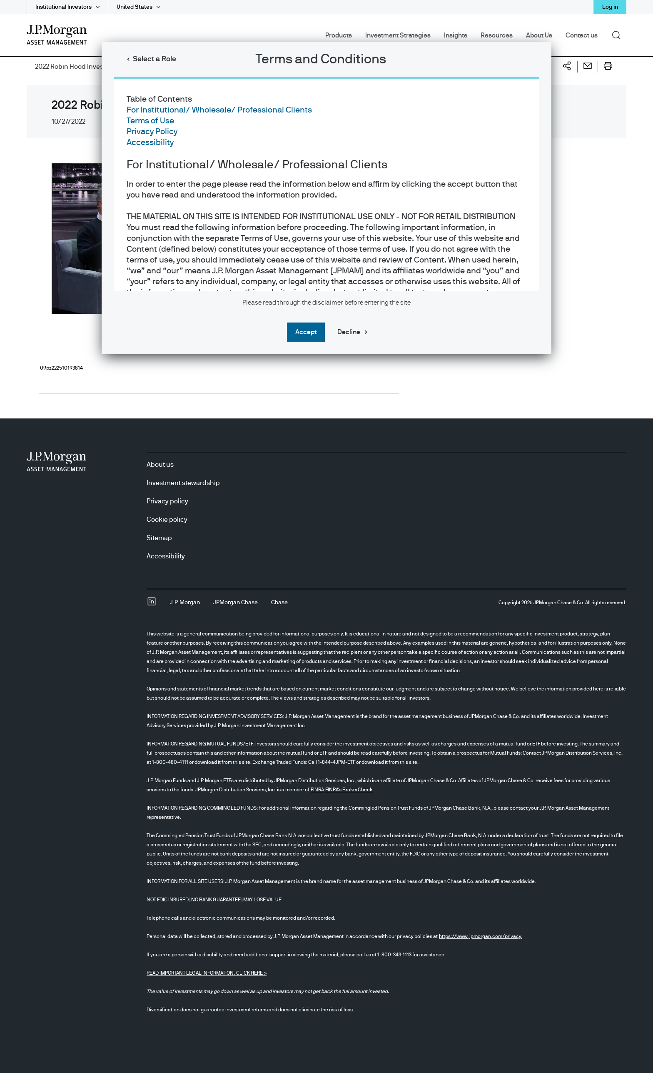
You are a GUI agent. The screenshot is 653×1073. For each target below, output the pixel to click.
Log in (610, 7)
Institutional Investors (63, 7)
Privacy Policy (152, 132)
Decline (348, 332)
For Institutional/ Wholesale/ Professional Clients (219, 110)
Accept (306, 332)
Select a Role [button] (154, 59)
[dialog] (326, 536)
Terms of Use (150, 121)
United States (134, 7)
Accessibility (150, 142)
